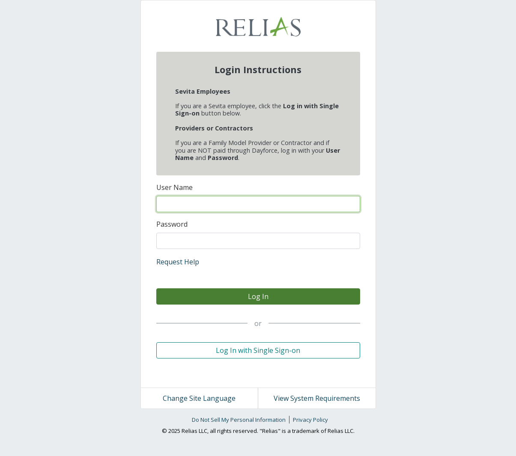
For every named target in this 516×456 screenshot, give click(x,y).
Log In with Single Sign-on (258, 350)
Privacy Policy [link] (310, 419)
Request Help (177, 261)
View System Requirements (317, 398)
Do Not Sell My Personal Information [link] (239, 419)
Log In (258, 296)
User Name (174, 187)
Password (172, 224)
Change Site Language (199, 398)
